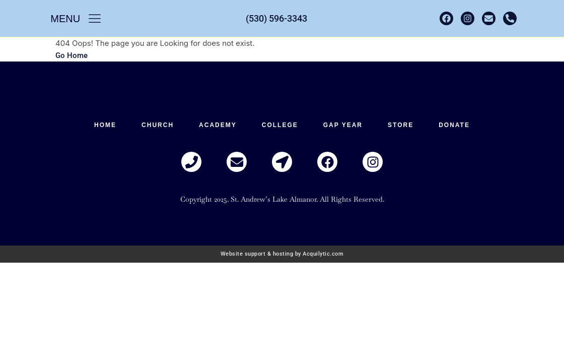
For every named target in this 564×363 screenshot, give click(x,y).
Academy (218, 125)
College (280, 125)
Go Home (71, 55)
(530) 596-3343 (276, 18)
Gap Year (343, 125)
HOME (105, 125)
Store (400, 125)
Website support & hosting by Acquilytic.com (282, 254)
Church (158, 125)
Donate (454, 125)
